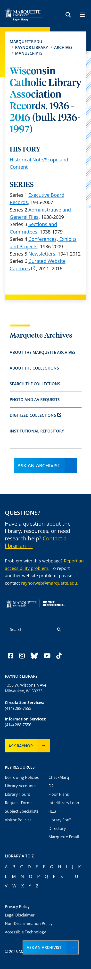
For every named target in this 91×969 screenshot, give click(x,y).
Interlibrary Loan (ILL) (64, 807)
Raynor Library (31, 47)
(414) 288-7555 (18, 708)
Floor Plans (59, 794)
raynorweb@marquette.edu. (49, 583)
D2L (52, 785)
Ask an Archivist (38, 465)
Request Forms (19, 802)
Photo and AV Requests (35, 399)
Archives (63, 47)
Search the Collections (35, 383)
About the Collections (34, 368)
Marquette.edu (26, 41)
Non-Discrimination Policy (28, 923)
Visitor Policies (18, 820)
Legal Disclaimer (20, 915)
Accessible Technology (25, 932)
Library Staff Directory (60, 824)
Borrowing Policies (22, 777)
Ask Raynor (20, 746)
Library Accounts (20, 785)
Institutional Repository (37, 431)
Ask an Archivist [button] (44, 947)
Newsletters (41, 253)
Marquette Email (64, 837)
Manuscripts (28, 53)
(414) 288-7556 (18, 724)
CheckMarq (59, 777)
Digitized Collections (35, 415)
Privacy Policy (17, 906)
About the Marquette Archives (42, 352)
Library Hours (17, 794)
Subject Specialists (22, 811)
